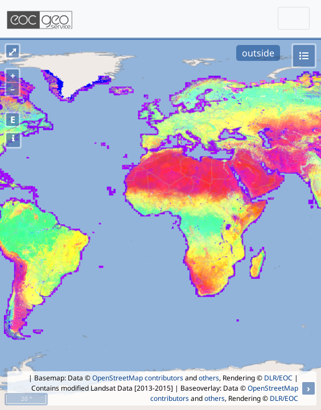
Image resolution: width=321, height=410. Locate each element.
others (209, 378)
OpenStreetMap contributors (137, 378)
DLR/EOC (278, 378)
